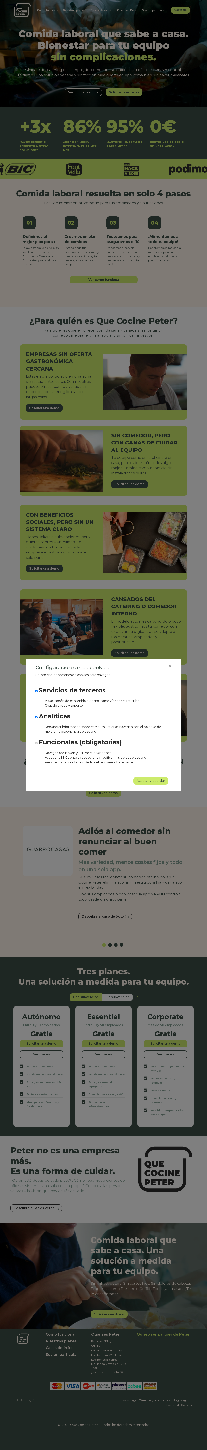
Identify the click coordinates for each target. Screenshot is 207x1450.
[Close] (170, 666)
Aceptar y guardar (151, 780)
